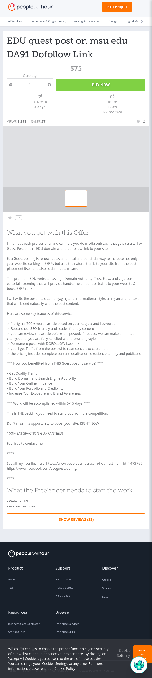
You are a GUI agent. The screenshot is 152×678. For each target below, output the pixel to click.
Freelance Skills (65, 630)
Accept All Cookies (142, 654)
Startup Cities (16, 630)
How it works (63, 578)
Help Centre (63, 594)
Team (11, 586)
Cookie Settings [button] (124, 653)
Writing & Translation (87, 21)
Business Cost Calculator (24, 622)
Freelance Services (67, 622)
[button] (139, 6)
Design (113, 21)
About (12, 578)
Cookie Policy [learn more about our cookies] (64, 668)
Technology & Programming (48, 21)
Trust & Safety (64, 586)
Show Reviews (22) (76, 517)
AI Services (15, 21)
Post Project (117, 7)
